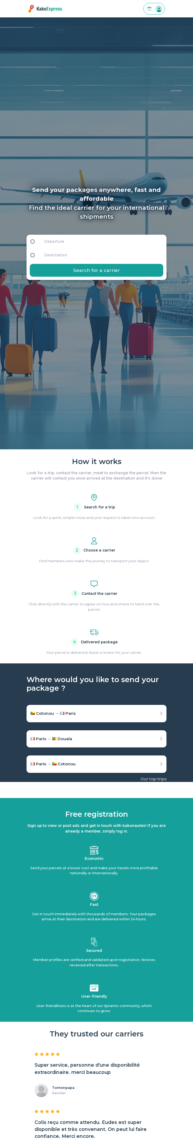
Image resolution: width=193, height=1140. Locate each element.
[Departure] (103, 241)
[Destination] (104, 255)
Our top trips (153, 778)
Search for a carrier (96, 270)
